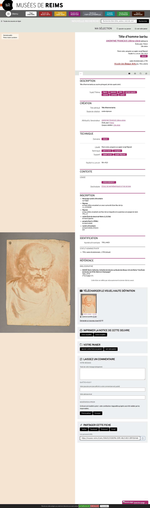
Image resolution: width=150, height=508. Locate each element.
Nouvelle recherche (85, 21)
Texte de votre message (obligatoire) (91, 367)
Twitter (84, 429)
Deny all (95, 506)
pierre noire (107, 151)
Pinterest (104, 429)
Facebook (93, 429)
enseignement (108, 182)
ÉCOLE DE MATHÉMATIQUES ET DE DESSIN (116, 187)
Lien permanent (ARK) (86, 434)
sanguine (117, 151)
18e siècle (116, 125)
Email (113, 429)
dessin (144, 56)
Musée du (92, 14)
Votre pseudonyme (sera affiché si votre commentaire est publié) (100, 387)
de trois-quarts (130, 92)
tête (120, 92)
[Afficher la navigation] (8, 14)
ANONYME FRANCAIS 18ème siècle (114, 120)
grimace (114, 95)
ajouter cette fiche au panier (92, 349)
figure (105, 92)
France (112, 123)
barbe (122, 95)
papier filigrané (120, 155)
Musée (60, 14)
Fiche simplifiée (87, 335)
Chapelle (110, 14)
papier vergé (107, 155)
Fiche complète (100, 335)
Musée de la (75, 14)
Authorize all (84, 506)
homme (113, 92)
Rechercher (143, 21)
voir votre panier (141, 29)
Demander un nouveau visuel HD (90, 321)
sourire (105, 95)
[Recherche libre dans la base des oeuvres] (119, 21)
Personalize (104, 506)
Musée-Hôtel (123, 14)
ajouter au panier (124, 29)
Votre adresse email (86, 394)
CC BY (95, 317)
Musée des (45, 14)
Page (31, 14)
